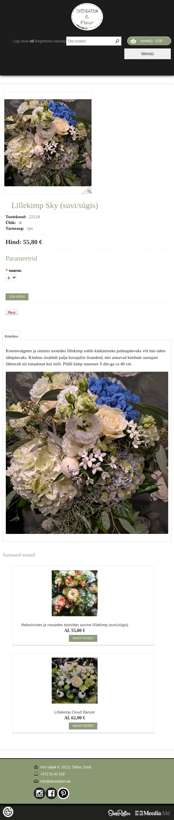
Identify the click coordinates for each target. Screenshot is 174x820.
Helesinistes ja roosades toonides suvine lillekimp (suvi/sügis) (74, 624)
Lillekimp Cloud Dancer (74, 711)
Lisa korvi (17, 296)
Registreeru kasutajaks (53, 41)
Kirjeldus (11, 336)
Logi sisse (20, 41)
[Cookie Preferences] (8, 812)
